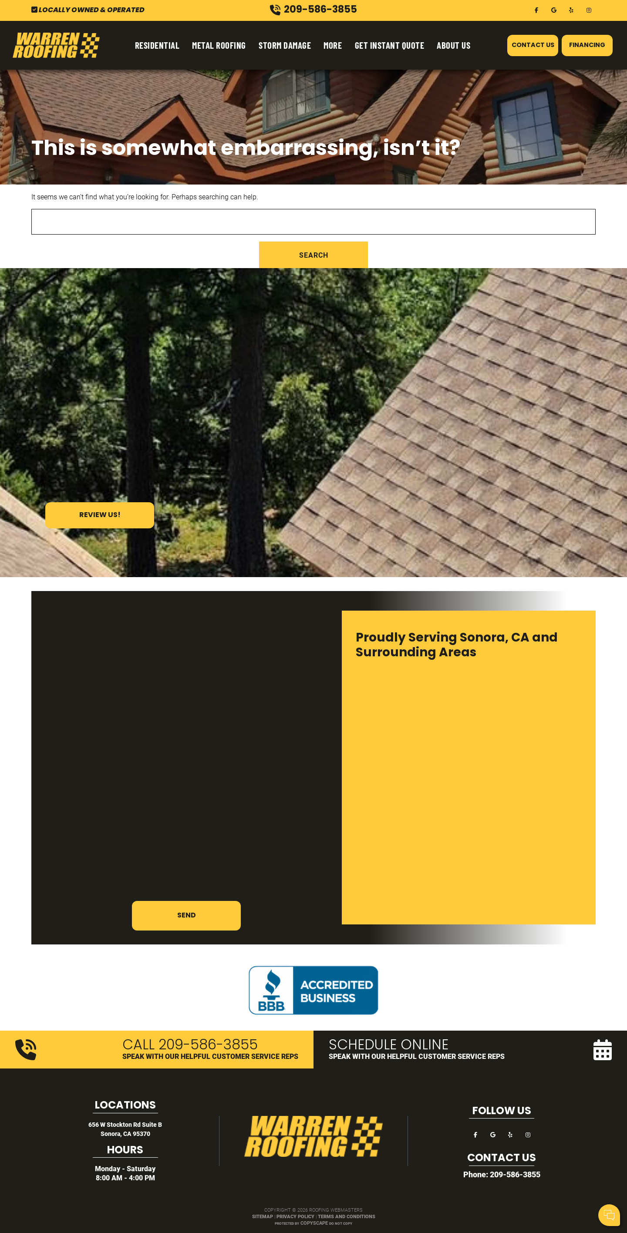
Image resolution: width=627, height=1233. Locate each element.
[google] (554, 9)
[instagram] (589, 9)
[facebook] (536, 9)
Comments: (505, 1189)
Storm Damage (285, 45)
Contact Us (533, 45)
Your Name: (505, 1170)
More (333, 45)
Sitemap (262, 1216)
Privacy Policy (295, 1216)
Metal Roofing (219, 45)
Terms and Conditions (346, 1216)
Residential (157, 45)
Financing (587, 45)
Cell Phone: (504, 1180)
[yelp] (571, 9)
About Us (453, 45)
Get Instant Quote (390, 45)
